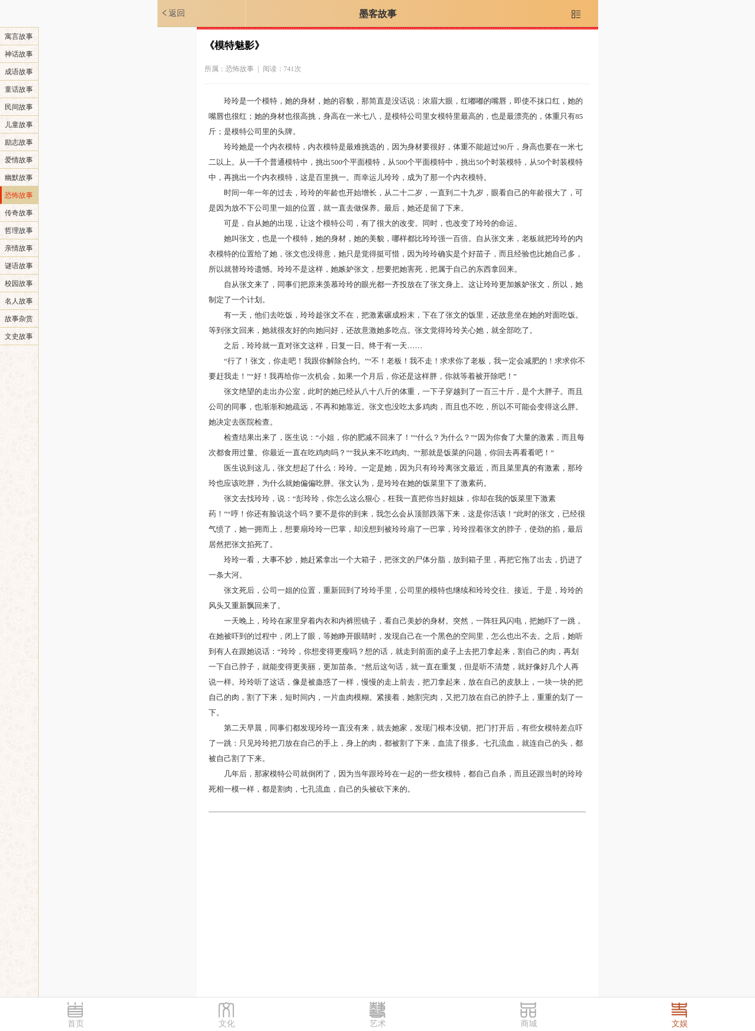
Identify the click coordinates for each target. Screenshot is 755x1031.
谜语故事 (19, 266)
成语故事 (19, 72)
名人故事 (19, 301)
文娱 (680, 1023)
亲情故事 (19, 248)
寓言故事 (19, 36)
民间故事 (19, 107)
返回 (172, 13)
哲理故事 (19, 230)
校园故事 (19, 283)
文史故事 (19, 336)
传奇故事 (19, 213)
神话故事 (19, 54)
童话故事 (19, 89)
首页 (76, 1023)
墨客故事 (378, 14)
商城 (529, 1023)
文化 (227, 1023)
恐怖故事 (19, 195)
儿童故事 (19, 125)
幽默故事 (19, 177)
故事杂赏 (19, 319)
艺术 (378, 1023)
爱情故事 (19, 160)
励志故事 (19, 142)
